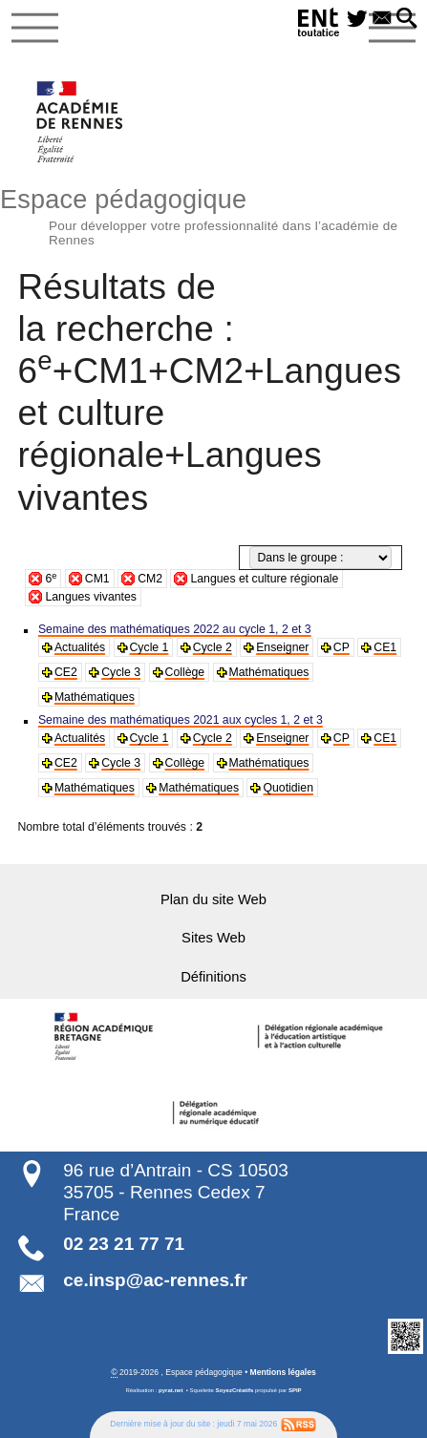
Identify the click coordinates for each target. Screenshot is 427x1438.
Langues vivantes (90, 596)
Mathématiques (269, 672)
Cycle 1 (149, 647)
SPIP (295, 1390)
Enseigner (282, 647)
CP (341, 647)
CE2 (65, 672)
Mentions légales (283, 1372)
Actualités (79, 647)
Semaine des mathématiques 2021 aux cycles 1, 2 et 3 (180, 720)
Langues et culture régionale (264, 578)
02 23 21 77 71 (123, 1244)
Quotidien (288, 787)
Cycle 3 (120, 672)
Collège (185, 672)
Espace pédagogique (213, 214)
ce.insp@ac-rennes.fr (155, 1280)
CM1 (97, 578)
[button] (407, 19)
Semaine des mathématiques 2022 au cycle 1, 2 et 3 (174, 629)
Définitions (213, 976)
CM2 (150, 578)
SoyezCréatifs (235, 1390)
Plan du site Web (213, 899)
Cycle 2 (212, 647)
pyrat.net (170, 1390)
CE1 (385, 647)
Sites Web (213, 937)
